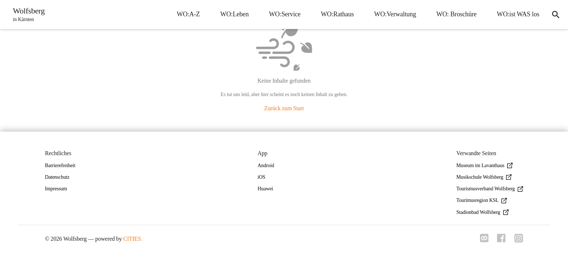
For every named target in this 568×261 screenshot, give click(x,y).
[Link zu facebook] (501, 240)
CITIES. (132, 239)
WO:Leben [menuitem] (234, 14)
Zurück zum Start (284, 108)
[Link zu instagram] (518, 240)
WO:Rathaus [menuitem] (337, 14)
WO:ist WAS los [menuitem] (518, 14)
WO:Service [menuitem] (284, 14)
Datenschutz (57, 177)
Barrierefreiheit (60, 165)
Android (266, 165)
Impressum (56, 188)
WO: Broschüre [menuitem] (456, 14)
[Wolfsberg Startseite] (27, 14)
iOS (261, 177)
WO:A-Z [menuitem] (188, 14)
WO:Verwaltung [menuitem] (395, 14)
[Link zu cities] (484, 240)
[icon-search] (555, 14)
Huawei (265, 188)
